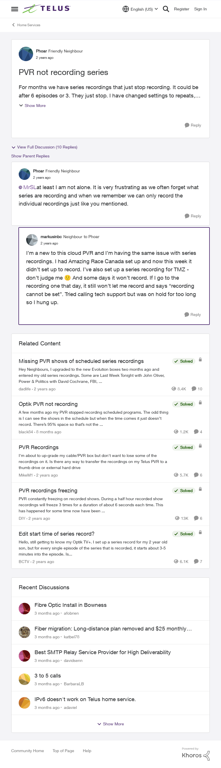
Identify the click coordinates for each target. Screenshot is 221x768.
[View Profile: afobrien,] (24, 608)
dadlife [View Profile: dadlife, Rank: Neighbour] (25, 388)
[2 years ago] (44, 388)
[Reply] (193, 125)
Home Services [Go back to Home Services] (25, 24)
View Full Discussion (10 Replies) (44, 147)
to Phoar (91, 236)
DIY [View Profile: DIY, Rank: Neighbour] (22, 518)
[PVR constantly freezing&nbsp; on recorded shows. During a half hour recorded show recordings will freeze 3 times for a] (94, 505)
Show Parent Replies (30, 155)
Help (87, 750)
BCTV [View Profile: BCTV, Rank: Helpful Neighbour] (24, 561)
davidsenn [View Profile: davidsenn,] (73, 660)
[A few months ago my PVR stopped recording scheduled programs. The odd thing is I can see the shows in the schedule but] (94, 418)
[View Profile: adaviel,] (24, 703)
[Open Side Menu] (14, 9)
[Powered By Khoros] (196, 754)
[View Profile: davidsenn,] (24, 656)
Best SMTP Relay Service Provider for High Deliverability (103, 652)
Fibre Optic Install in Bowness (71, 605)
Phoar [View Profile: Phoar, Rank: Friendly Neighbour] (41, 50)
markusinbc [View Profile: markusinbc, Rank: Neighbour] (51, 236)
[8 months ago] (47, 432)
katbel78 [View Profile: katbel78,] (71, 636)
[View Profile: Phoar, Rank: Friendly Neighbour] (26, 54)
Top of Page (63, 750)
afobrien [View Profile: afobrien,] (71, 613)
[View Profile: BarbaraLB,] (24, 679)
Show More (32, 105)
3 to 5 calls (48, 675)
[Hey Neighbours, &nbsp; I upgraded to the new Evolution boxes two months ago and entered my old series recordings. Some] (94, 375)
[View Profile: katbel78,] (24, 632)
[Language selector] (140, 9)
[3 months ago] (47, 613)
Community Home (27, 750)
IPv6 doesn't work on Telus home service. (85, 699)
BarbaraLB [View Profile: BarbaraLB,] (74, 683)
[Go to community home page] (47, 9)
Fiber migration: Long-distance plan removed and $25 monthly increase (110, 628)
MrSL (30, 187)
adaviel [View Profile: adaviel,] (70, 707)
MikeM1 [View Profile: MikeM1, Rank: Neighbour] (26, 475)
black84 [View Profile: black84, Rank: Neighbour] (26, 431)
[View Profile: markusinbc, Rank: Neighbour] (32, 240)
